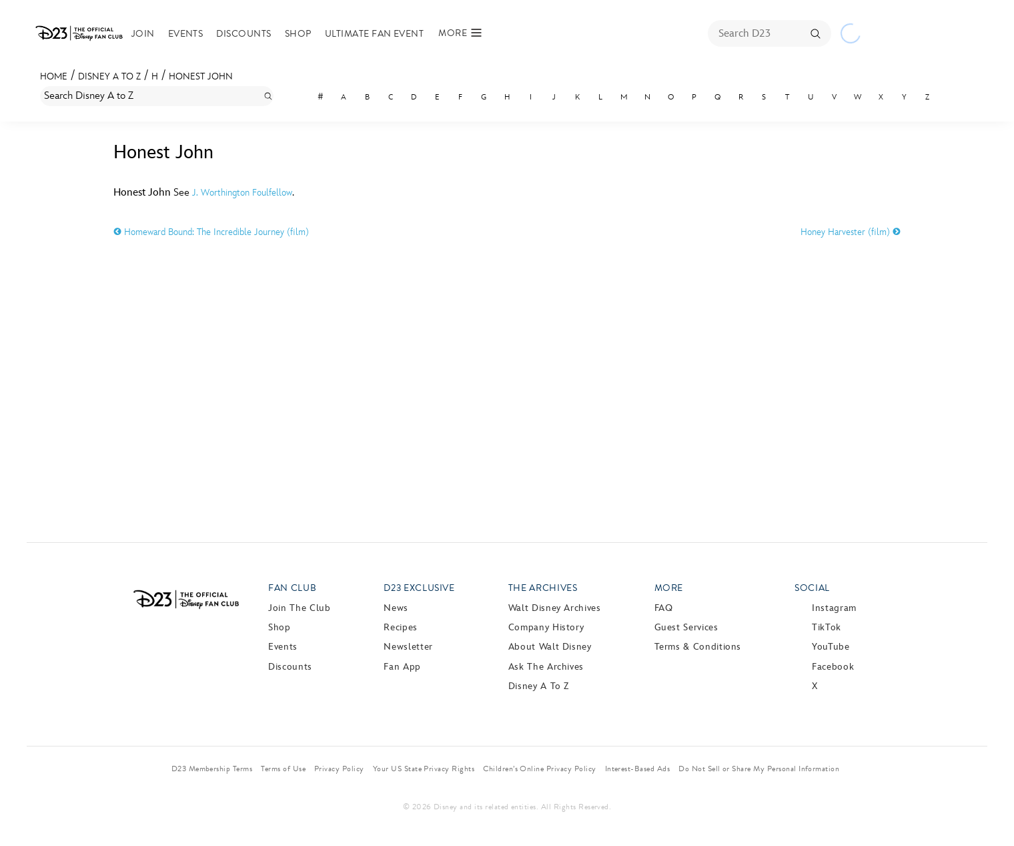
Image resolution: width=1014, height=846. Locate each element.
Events (205, 34)
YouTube (830, 646)
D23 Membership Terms (212, 769)
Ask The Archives (546, 666)
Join (163, 34)
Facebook (833, 666)
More (669, 588)
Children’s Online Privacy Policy (539, 769)
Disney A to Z (109, 76)
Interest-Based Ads (637, 769)
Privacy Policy (339, 769)
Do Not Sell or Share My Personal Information (758, 769)
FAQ (663, 608)
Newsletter (408, 646)
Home (53, 76)
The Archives (543, 588)
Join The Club (299, 608)
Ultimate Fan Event (394, 34)
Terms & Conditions (698, 646)
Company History (546, 627)
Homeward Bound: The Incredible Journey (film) (211, 232)
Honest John (201, 76)
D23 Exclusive (419, 588)
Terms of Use (283, 769)
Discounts (264, 34)
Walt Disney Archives (554, 608)
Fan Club (292, 588)
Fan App (402, 666)
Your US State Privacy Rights (423, 769)
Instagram (834, 608)
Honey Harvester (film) (851, 232)
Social (812, 588)
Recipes (400, 627)
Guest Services (686, 627)
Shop (318, 34)
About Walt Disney (550, 646)
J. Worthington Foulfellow (242, 192)
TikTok (826, 627)
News (396, 608)
